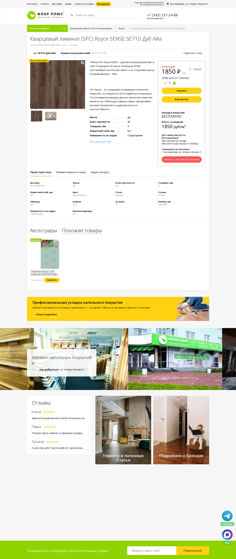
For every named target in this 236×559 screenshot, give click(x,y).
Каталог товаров (39, 28)
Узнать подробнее (46, 314)
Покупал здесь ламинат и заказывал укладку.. (57, 432)
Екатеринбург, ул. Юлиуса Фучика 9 (189, 3)
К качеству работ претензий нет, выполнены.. (58, 447)
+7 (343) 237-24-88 (162, 15)
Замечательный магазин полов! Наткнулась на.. (58, 418)
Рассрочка (103, 4)
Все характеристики (100, 141)
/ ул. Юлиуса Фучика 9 (62, 369)
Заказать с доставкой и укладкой (181, 159)
